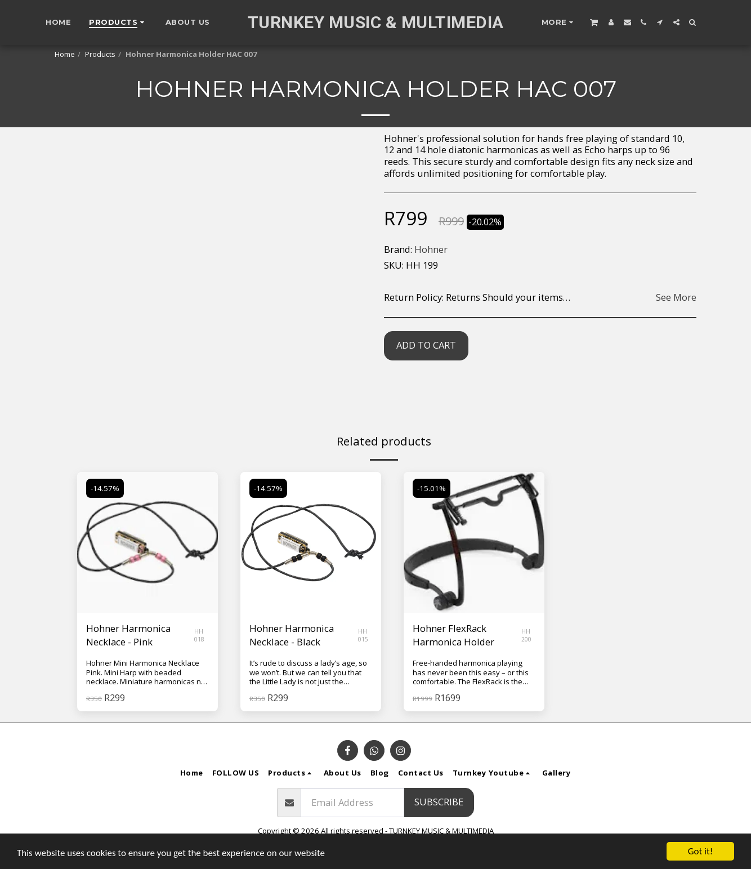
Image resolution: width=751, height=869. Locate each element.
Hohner (431, 249)
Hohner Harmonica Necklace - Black (291, 635)
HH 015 (363, 635)
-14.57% (105, 488)
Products (100, 54)
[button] (594, 22)
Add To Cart (426, 344)
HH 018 (199, 635)
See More (676, 298)
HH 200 (526, 635)
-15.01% (431, 488)
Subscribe (438, 801)
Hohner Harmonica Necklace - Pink (128, 635)
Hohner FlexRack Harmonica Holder (453, 635)
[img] (147, 542)
